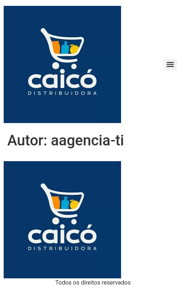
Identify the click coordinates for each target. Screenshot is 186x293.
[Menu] (170, 64)
